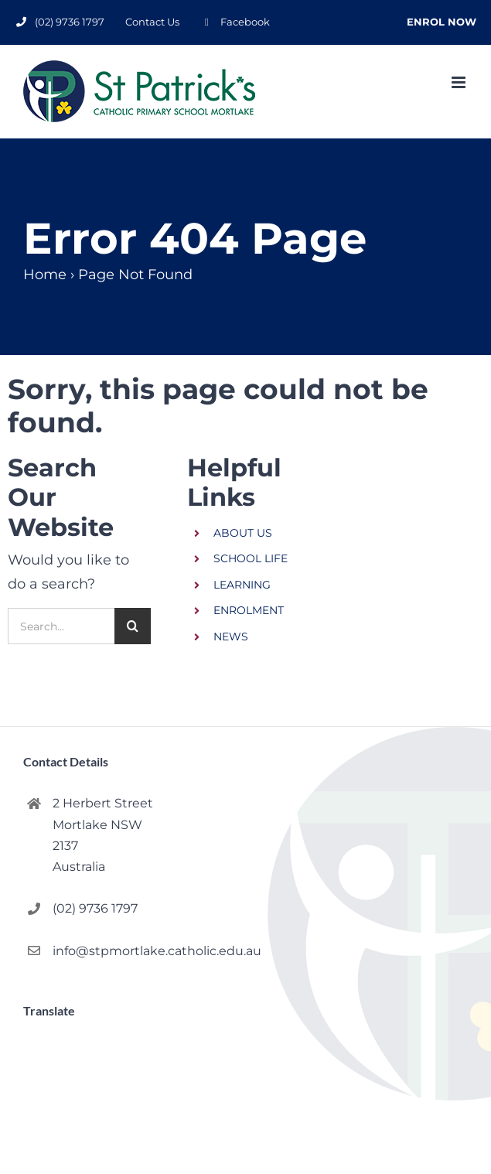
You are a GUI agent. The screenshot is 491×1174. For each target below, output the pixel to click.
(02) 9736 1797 (95, 908)
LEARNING (242, 585)
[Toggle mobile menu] (460, 82)
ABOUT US (242, 533)
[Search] (132, 626)
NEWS (230, 636)
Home (44, 274)
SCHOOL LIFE (250, 558)
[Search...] (61, 626)
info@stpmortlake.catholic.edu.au (104, 951)
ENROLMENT (248, 610)
